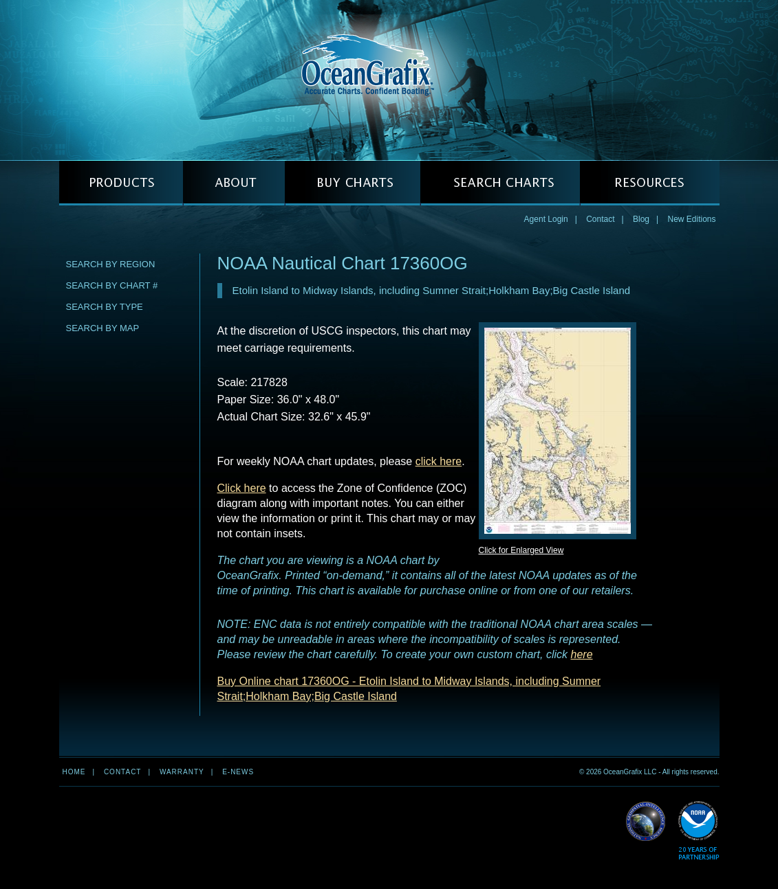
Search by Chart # (112, 285)
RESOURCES (650, 183)
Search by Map (103, 328)
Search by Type (104, 307)
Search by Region (110, 264)
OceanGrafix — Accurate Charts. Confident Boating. (389, 79)
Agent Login (546, 219)
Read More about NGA (646, 821)
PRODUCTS (121, 183)
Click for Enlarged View (521, 550)
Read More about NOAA (699, 831)
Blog (641, 219)
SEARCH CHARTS (500, 183)
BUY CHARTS (352, 183)
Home (74, 772)
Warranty (182, 772)
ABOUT (234, 183)
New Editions (691, 219)
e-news (238, 772)
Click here (241, 488)
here (582, 654)
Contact (600, 219)
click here (438, 461)
